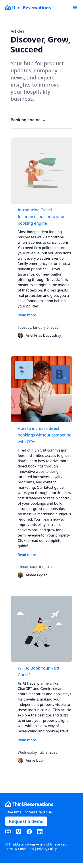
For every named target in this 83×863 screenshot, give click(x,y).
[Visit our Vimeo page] (21, 831)
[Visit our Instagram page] (10, 831)
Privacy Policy (47, 849)
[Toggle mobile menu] (75, 7)
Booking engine (28, 119)
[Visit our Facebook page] (31, 831)
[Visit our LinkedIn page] (42, 831)
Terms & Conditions (19, 849)
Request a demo (26, 821)
